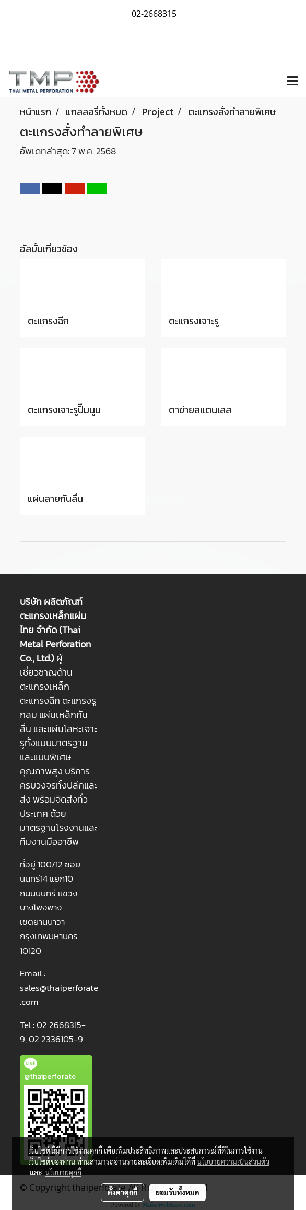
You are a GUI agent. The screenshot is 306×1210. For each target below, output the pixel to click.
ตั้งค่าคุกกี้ (122, 1192)
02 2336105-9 (56, 1039)
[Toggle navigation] (292, 81)
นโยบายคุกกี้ (63, 1172)
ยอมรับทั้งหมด (177, 1192)
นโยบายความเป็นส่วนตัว (233, 1161)
